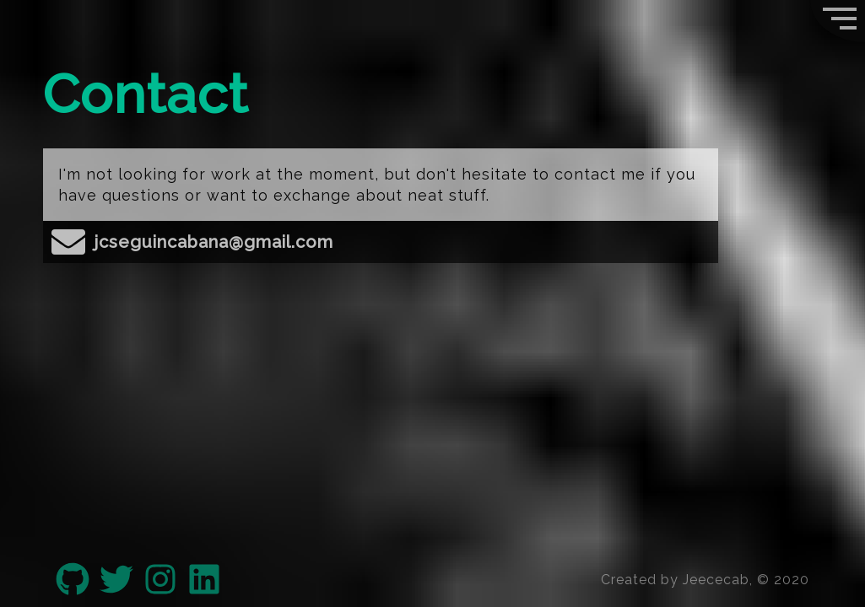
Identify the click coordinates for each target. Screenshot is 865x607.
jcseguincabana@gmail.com (192, 242)
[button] (837, 21)
